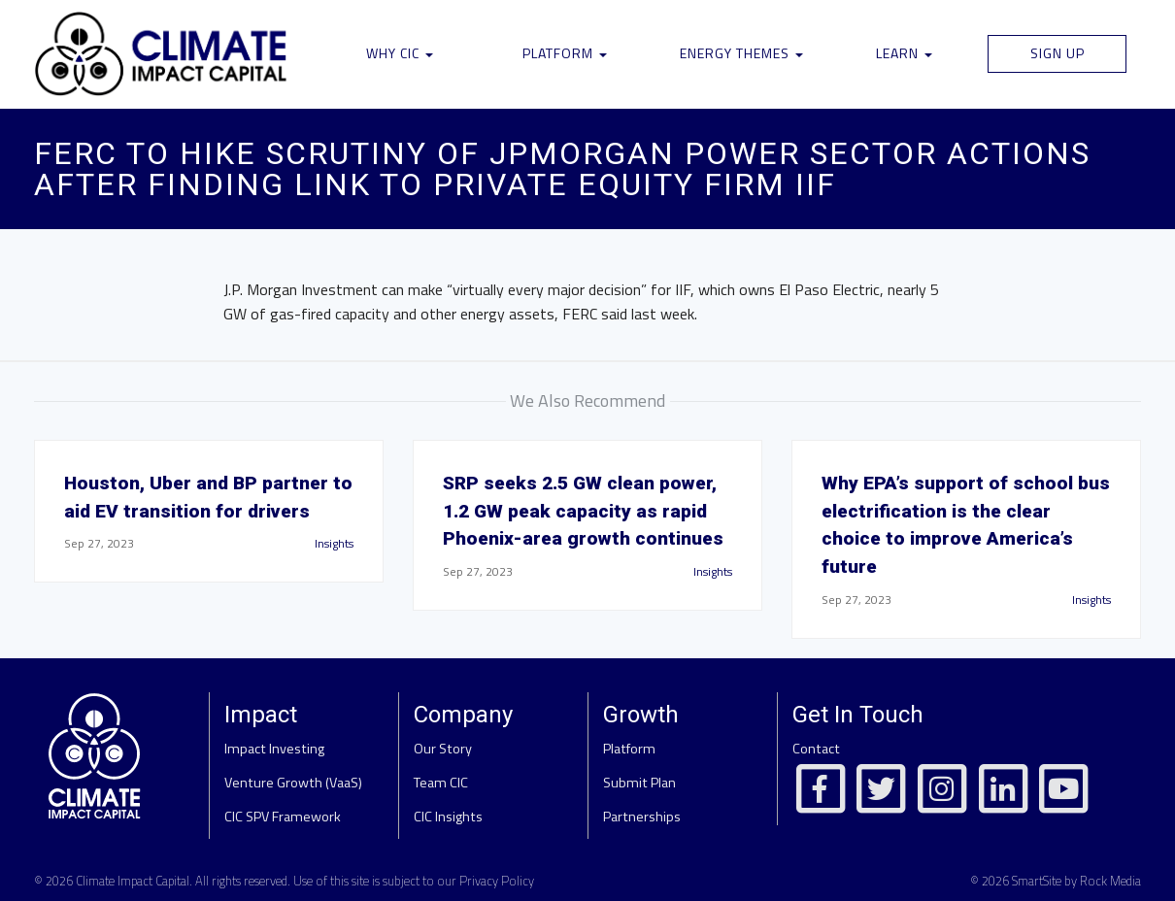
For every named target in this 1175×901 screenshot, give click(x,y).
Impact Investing (274, 748)
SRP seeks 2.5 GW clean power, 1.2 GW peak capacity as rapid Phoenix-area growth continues (583, 511)
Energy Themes (741, 53)
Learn (904, 53)
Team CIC (441, 782)
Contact (816, 748)
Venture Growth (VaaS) (293, 782)
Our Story (443, 748)
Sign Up (1057, 53)
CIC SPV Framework (282, 816)
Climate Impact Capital (132, 880)
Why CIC (399, 53)
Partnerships (642, 816)
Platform (564, 53)
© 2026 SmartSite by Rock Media (1055, 880)
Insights (334, 543)
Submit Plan (639, 782)
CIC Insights (448, 816)
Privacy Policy (496, 880)
